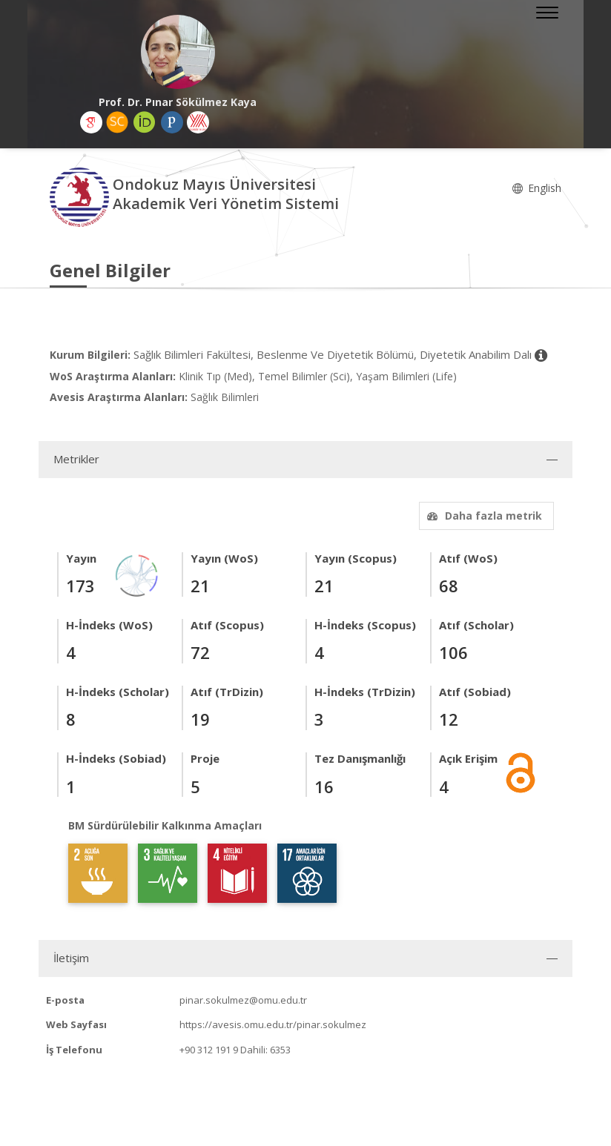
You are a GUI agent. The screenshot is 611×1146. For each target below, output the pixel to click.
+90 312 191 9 (208, 1049)
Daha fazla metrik (482, 516)
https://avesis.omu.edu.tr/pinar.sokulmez (272, 1024)
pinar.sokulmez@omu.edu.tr (243, 1000)
